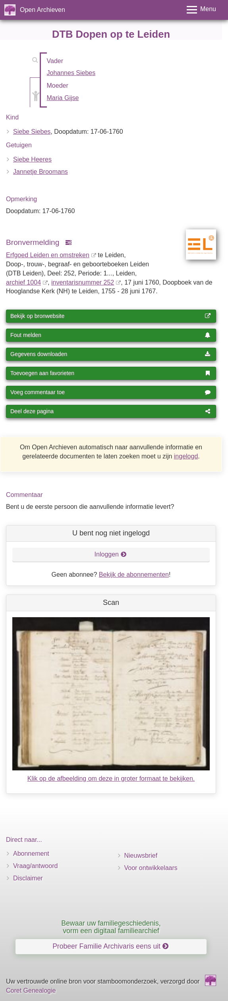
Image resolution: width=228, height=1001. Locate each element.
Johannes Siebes (71, 72)
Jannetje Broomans (40, 171)
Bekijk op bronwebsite (110, 316)
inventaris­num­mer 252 (82, 282)
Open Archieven (42, 9)
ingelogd (186, 456)
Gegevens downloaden (110, 354)
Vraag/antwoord (35, 865)
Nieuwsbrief (141, 855)
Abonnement (31, 853)
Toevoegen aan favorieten (110, 373)
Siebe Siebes (31, 131)
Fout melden (110, 335)
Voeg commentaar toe (110, 392)
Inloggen (111, 554)
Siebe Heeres (32, 159)
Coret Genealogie (31, 990)
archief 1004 (23, 282)
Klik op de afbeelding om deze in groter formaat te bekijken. (111, 778)
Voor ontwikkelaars (151, 867)
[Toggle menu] (201, 9)
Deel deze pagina (110, 411)
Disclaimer (28, 878)
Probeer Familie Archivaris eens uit (110, 946)
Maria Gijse (63, 97)
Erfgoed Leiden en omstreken (47, 255)
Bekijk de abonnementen (134, 574)
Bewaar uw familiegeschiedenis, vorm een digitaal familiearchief (110, 927)
